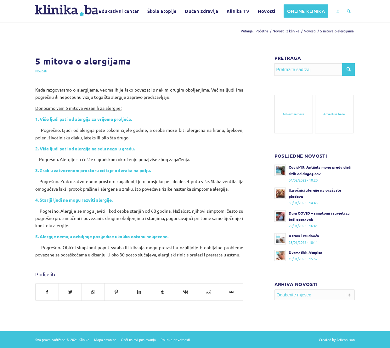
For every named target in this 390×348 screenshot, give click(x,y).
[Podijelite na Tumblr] (162, 291)
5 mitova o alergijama (83, 60)
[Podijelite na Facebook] (47, 291)
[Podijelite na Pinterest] (116, 291)
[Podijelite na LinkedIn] (139, 291)
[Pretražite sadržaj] (349, 11)
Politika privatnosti (175, 339)
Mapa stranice (105, 339)
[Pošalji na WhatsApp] (93, 291)
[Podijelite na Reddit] (208, 291)
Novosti (41, 70)
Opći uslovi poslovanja (138, 339)
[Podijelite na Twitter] (70, 291)
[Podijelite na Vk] (185, 291)
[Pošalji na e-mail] (231, 291)
